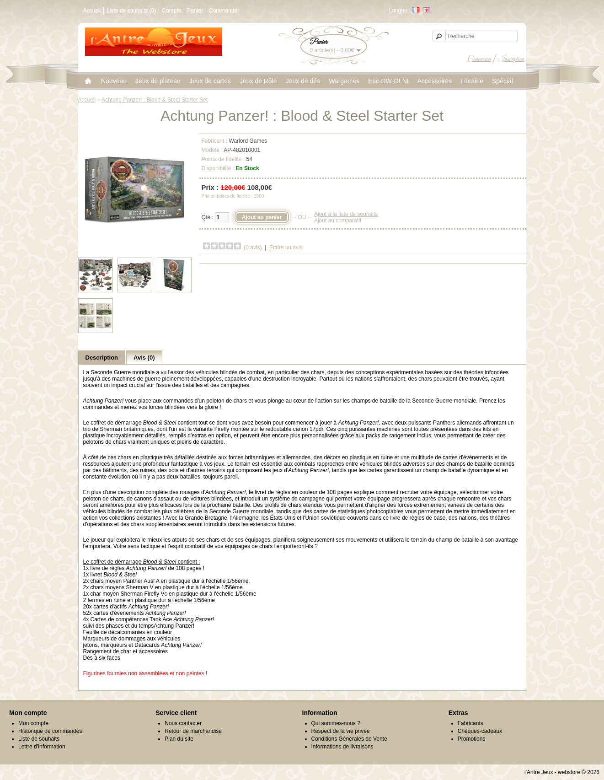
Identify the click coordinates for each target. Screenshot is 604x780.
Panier (195, 10)
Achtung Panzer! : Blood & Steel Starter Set (155, 100)
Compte (171, 10)
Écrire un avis (286, 247)
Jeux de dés (303, 81)
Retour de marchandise (193, 731)
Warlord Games (248, 141)
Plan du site (179, 739)
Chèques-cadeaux (480, 731)
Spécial (502, 81)
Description (102, 357)
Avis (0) (144, 357)
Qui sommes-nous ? (335, 723)
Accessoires (434, 81)
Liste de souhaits (38, 739)
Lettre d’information (41, 746)
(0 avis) (253, 247)
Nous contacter (183, 723)
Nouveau (114, 81)
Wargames (344, 81)
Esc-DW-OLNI (388, 81)
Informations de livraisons (342, 746)
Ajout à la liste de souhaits (346, 214)
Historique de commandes (50, 731)
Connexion (480, 59)
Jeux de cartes (210, 81)
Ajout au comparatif (337, 220)
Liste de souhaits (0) (131, 10)
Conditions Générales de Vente (349, 739)
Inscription (511, 59)
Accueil (92, 10)
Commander (224, 10)
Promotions (472, 739)
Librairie (471, 81)
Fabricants (470, 723)
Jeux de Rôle (258, 81)
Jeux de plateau (158, 81)
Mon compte (33, 723)
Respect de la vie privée (340, 731)
